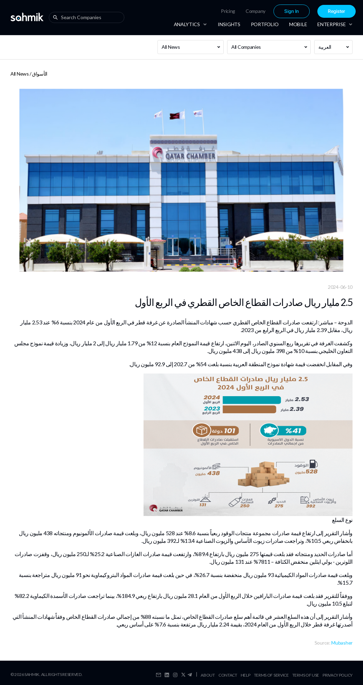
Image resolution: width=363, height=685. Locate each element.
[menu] (266, 11)
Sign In (291, 11)
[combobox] (88, 17)
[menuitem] (228, 11)
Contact (227, 675)
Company (255, 11)
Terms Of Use (305, 675)
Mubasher (342, 643)
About (208, 675)
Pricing (228, 11)
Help (245, 675)
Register (336, 11)
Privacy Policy (338, 675)
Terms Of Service (271, 675)
